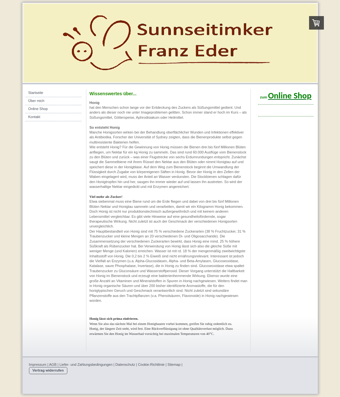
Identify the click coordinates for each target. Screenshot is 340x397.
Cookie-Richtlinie (151, 364)
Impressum (37, 364)
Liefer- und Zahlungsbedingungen (86, 364)
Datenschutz (125, 364)
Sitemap (174, 364)
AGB (52, 364)
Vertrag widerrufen (48, 370)
